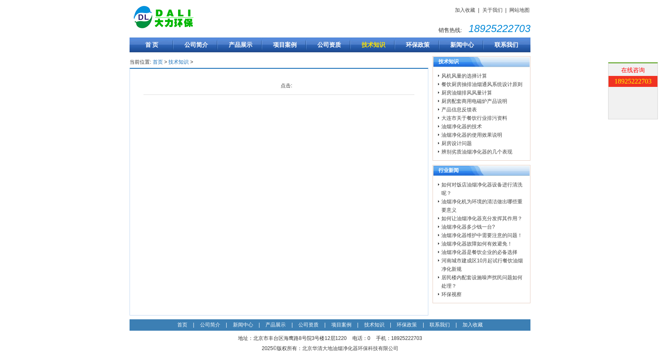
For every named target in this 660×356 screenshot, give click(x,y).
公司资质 (329, 44)
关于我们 (492, 10)
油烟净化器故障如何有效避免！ (476, 244)
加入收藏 (465, 10)
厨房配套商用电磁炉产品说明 (474, 101)
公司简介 (196, 44)
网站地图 (519, 10)
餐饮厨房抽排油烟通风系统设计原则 (481, 84)
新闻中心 (462, 44)
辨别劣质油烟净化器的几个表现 (476, 152)
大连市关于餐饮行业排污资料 (474, 118)
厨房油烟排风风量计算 (466, 93)
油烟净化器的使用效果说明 (471, 135)
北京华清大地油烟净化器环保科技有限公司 (350, 348)
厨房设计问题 (456, 143)
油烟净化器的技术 (461, 126)
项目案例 (285, 44)
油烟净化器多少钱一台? (468, 227)
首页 (158, 62)
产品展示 (240, 44)
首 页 (152, 44)
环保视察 (451, 294)
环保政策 (418, 44)
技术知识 (373, 44)
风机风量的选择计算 (464, 76)
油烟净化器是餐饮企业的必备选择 (479, 252)
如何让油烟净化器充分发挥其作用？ (481, 218)
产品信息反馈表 (459, 110)
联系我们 (506, 44)
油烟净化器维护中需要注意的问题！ (481, 235)
